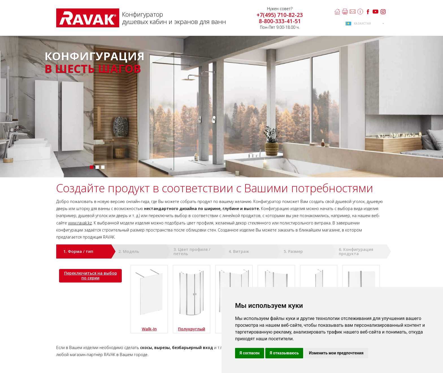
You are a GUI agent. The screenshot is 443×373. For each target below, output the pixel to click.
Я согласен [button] (250, 353)
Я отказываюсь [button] (284, 353)
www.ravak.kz (80, 223)
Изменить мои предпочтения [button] (336, 353)
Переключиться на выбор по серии (90, 275)
